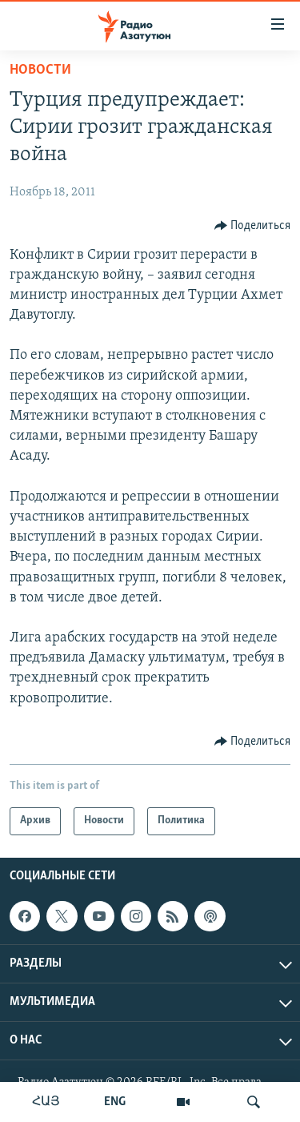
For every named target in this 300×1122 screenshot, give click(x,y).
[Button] (252, 226)
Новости (40, 70)
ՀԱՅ (46, 1102)
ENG (115, 1102)
